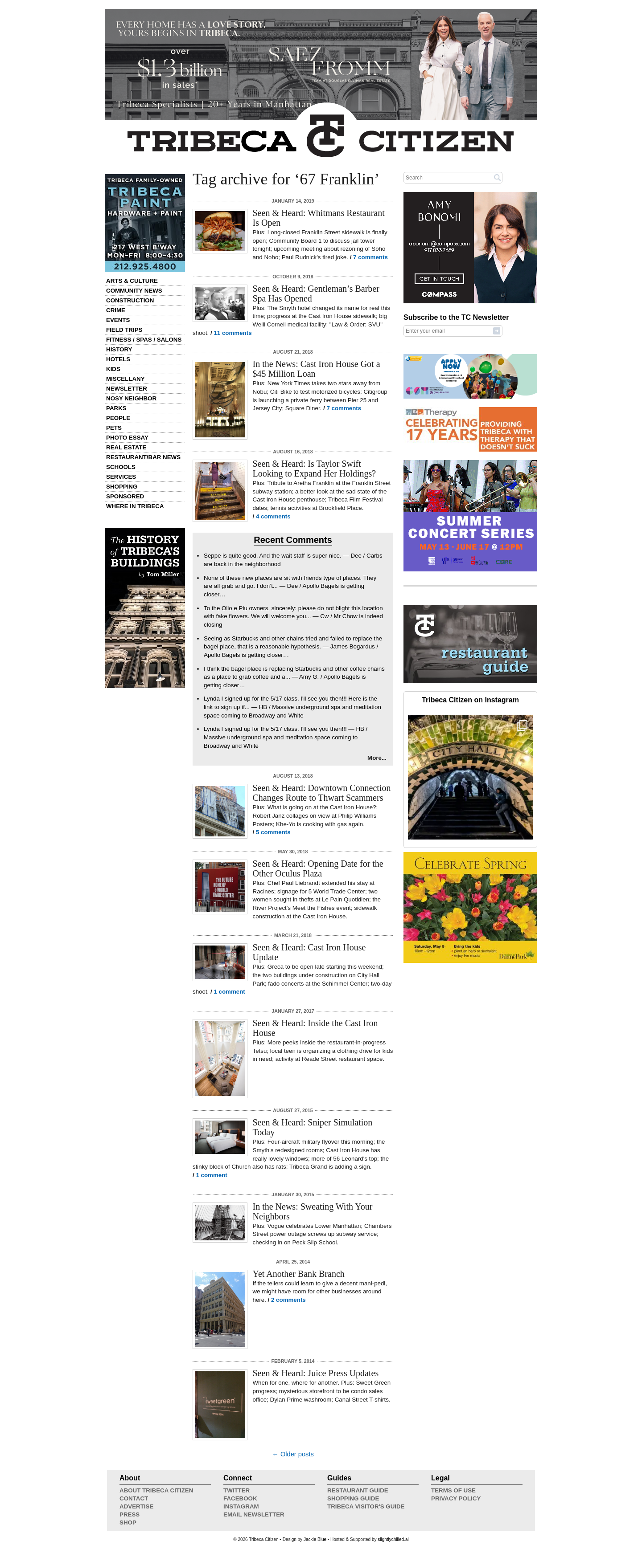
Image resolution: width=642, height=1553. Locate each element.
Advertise (136, 1506)
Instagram (241, 1506)
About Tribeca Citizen (156, 1490)
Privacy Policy (456, 1498)
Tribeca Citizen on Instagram (470, 700)
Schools (121, 467)
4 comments (273, 516)
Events (118, 320)
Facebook (240, 1498)
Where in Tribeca (135, 506)
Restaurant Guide (357, 1490)
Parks (116, 408)
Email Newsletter (253, 1514)
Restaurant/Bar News (143, 457)
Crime (115, 310)
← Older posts (293, 1454)
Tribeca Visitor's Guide (366, 1506)
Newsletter (126, 388)
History (119, 349)
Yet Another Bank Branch (299, 1274)
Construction (130, 300)
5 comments (273, 832)
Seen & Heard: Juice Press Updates (316, 1373)
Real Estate (126, 447)
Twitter (236, 1490)
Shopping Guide (353, 1498)
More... (377, 757)
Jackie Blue (315, 1539)
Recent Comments (293, 540)
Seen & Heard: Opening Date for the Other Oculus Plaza (318, 868)
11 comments (232, 333)
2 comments (288, 1299)
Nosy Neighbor (131, 398)
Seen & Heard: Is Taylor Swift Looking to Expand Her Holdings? (314, 468)
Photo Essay (127, 437)
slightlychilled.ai (393, 1539)
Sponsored (125, 496)
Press (129, 1514)
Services (121, 476)
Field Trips (124, 329)
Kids (113, 369)
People (118, 418)
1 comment (229, 991)
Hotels (118, 359)
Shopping (121, 486)
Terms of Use (453, 1490)
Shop (127, 1522)
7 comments (370, 257)
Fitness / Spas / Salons (143, 339)
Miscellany (125, 378)
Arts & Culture (132, 280)
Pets (114, 427)
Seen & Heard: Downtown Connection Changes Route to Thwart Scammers (322, 793)
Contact (133, 1498)
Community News (134, 290)
